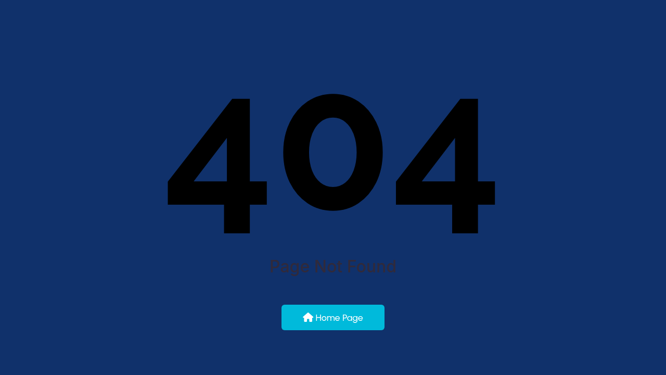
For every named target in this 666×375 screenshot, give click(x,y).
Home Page (333, 317)
